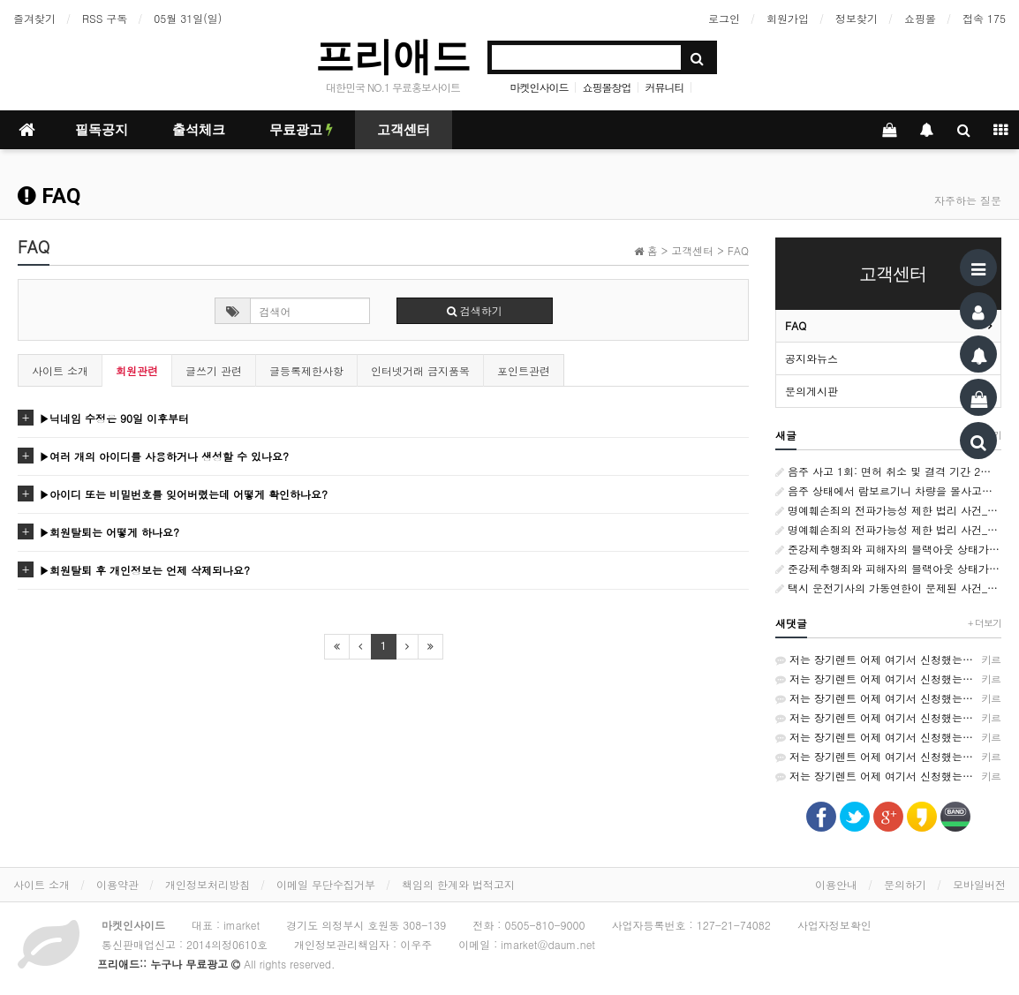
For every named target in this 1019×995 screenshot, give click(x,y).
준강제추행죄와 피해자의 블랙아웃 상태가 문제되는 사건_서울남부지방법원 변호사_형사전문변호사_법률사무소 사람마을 (888, 548)
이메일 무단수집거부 (325, 884)
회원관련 (137, 370)
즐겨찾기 (34, 18)
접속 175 (984, 18)
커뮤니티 (664, 86)
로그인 (724, 18)
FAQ (795, 325)
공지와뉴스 (811, 358)
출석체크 (198, 130)
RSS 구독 (104, 18)
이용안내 (836, 884)
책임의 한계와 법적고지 (458, 884)
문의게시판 (811, 390)
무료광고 (301, 130)
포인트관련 (523, 370)
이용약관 (117, 884)
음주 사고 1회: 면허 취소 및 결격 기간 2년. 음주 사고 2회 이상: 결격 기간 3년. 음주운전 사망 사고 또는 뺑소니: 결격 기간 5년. (888, 471)
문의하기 (905, 884)
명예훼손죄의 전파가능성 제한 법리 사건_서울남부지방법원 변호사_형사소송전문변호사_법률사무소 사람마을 (888, 509)
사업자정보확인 (834, 924)
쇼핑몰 (920, 18)
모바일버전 (979, 884)
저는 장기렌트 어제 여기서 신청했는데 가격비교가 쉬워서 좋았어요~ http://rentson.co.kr (888, 659)
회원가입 (787, 18)
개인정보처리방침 (207, 884)
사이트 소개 (60, 370)
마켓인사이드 (539, 86)
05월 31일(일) (188, 18)
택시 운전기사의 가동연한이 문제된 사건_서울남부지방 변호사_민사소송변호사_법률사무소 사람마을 (888, 587)
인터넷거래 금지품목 (420, 370)
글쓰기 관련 (213, 370)
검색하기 (474, 310)
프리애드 (393, 56)
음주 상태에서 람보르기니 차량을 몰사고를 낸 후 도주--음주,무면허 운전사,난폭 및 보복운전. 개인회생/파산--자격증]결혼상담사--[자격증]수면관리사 (888, 490)
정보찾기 (856, 18)
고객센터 (403, 130)
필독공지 (101, 130)
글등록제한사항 (306, 370)
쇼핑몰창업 (607, 86)
